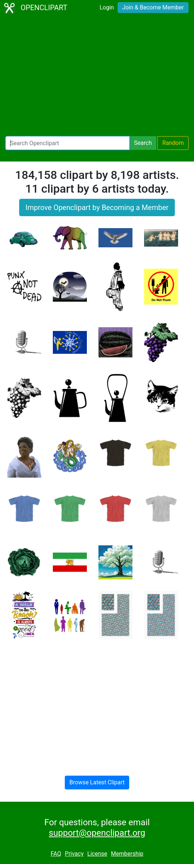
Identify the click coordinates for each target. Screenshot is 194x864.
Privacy (74, 853)
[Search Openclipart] (67, 143)
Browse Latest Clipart (97, 782)
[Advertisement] (97, 76)
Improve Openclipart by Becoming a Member (96, 207)
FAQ (56, 853)
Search (143, 142)
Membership (127, 853)
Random (173, 142)
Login (107, 7)
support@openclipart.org (97, 833)
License (97, 853)
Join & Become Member (153, 7)
